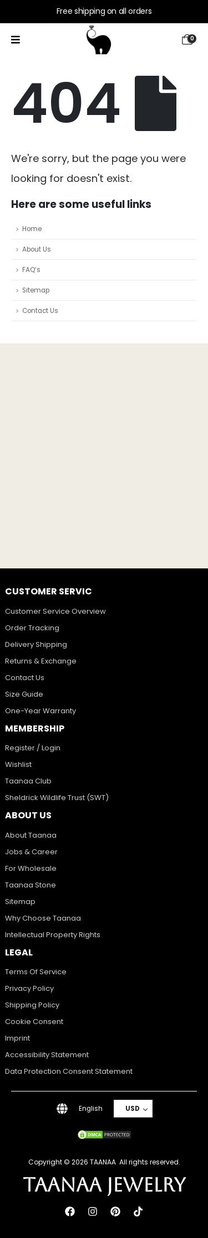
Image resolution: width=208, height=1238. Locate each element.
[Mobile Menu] (15, 39)
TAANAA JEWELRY (104, 1184)
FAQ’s (31, 269)
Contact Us (40, 310)
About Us (36, 249)
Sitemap (35, 290)
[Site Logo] (98, 39)
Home (32, 228)
